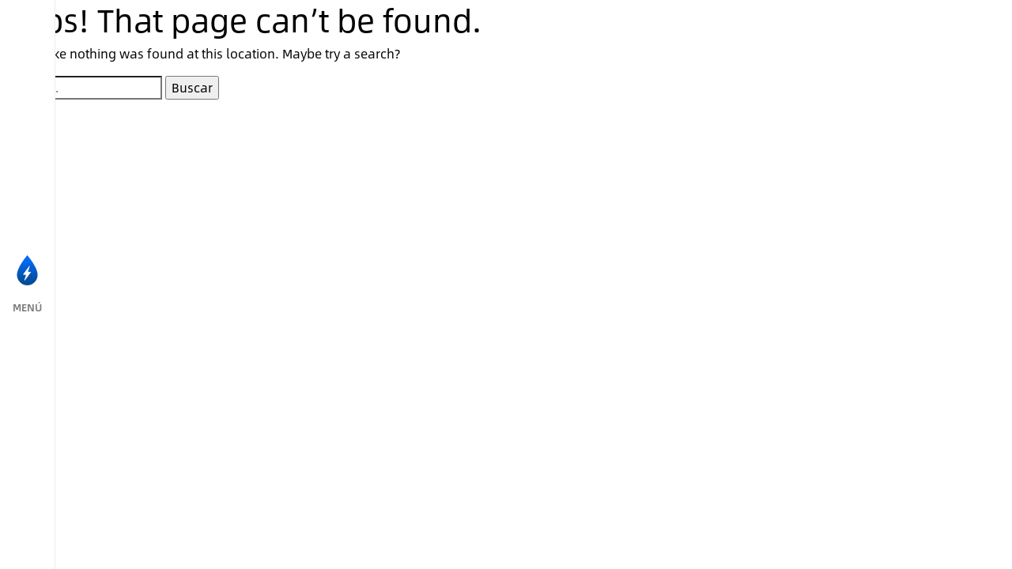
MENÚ (27, 307)
